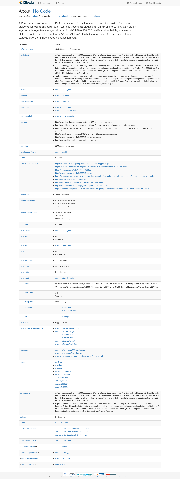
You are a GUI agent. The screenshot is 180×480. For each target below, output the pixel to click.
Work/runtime (26, 49)
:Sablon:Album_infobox (67, 328)
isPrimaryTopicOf (28, 441)
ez (23, 251)
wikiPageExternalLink (29, 164)
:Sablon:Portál (64, 335)
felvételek (26, 260)
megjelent (26, 302)
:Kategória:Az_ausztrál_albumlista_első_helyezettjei (79, 356)
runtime (24, 146)
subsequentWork (28, 152)
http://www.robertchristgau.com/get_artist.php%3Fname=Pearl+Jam (81, 186)
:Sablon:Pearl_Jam (66, 344)
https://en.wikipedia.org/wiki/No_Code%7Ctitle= (73, 170)
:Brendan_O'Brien (65, 110)
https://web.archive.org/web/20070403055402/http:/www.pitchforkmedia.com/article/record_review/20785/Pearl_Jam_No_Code (104, 176)
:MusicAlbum (62, 375)
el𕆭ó (23, 245)
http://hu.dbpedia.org (64, 16)
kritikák (25, 284)
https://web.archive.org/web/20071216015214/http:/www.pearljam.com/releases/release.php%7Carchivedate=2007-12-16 (102, 189)
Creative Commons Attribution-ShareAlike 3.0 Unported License (111, 477)
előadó (25, 231)
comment (25, 393)
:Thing (58, 362)
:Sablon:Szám (64, 338)
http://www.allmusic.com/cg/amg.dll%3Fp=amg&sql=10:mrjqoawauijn (82, 164)
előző (24, 236)
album (35, 16)
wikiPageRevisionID (29, 213)
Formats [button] (61, 3)
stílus (24, 317)
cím (24, 225)
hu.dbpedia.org (94, 16)
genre (23, 95)
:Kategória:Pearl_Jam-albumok (70, 353)
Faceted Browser (135, 3)
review (24, 122)
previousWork (26, 101)
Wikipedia (72, 477)
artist (23, 90)
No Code (42, 11)
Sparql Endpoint (153, 3)
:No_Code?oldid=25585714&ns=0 (72, 435)
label (23, 417)
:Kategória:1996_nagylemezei (70, 350)
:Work (58, 368)
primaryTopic (28, 464)
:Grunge (62, 95)
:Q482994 (61, 387)
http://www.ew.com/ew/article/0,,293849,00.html (73, 173)
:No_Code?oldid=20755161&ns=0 (72, 429)
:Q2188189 (62, 381)
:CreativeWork (63, 371)
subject (24, 350)
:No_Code (63, 441)
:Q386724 (61, 384)
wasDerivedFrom (28, 429)
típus (24, 323)
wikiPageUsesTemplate (31, 328)
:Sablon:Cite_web (65, 332)
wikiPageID (25, 195)
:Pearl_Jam (63, 90)
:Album (59, 365)
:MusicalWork (61, 378)
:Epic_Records (64, 116)
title (22, 158)
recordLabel (26, 116)
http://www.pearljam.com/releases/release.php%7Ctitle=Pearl (79, 182)
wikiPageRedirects (30, 458)
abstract (24, 55)
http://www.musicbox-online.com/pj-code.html (72, 179)
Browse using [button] (45, 3)
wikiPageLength (27, 200)
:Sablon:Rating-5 (65, 341)
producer (24, 107)
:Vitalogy (62, 101)
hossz (25, 266)
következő (26, 293)
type (22, 362)
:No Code (61, 423)
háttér (24, 272)
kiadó (24, 278)
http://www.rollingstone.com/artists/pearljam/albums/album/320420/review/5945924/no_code (91, 167)
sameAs (24, 423)
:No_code (62, 458)
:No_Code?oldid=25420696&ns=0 (72, 432)
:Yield (61, 152)
